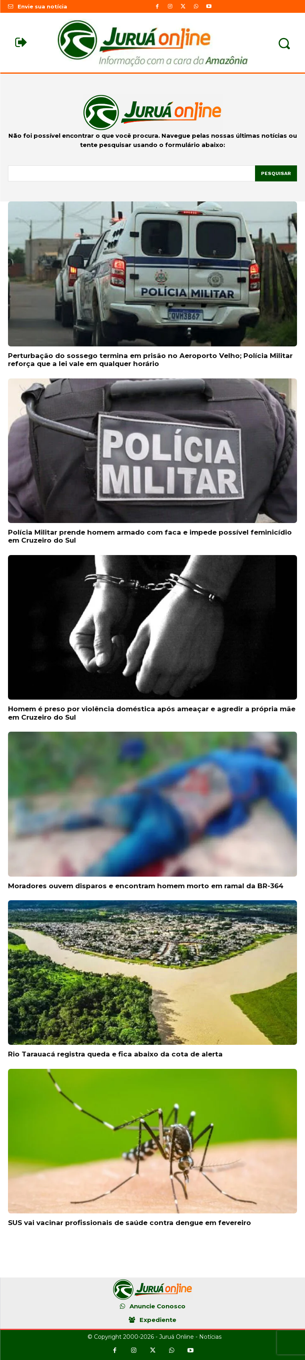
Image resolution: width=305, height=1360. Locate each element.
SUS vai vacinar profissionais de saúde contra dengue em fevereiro (129, 1223)
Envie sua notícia (42, 6)
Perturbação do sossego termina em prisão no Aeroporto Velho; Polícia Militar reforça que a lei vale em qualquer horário (150, 360)
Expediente (158, 1320)
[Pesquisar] (276, 173)
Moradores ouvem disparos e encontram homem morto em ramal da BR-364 (145, 886)
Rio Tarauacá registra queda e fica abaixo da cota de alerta (115, 1054)
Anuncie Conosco (157, 1306)
